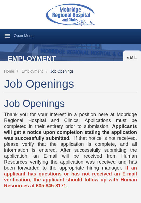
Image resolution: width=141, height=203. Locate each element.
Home (9, 71)
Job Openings (61, 71)
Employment (32, 58)
